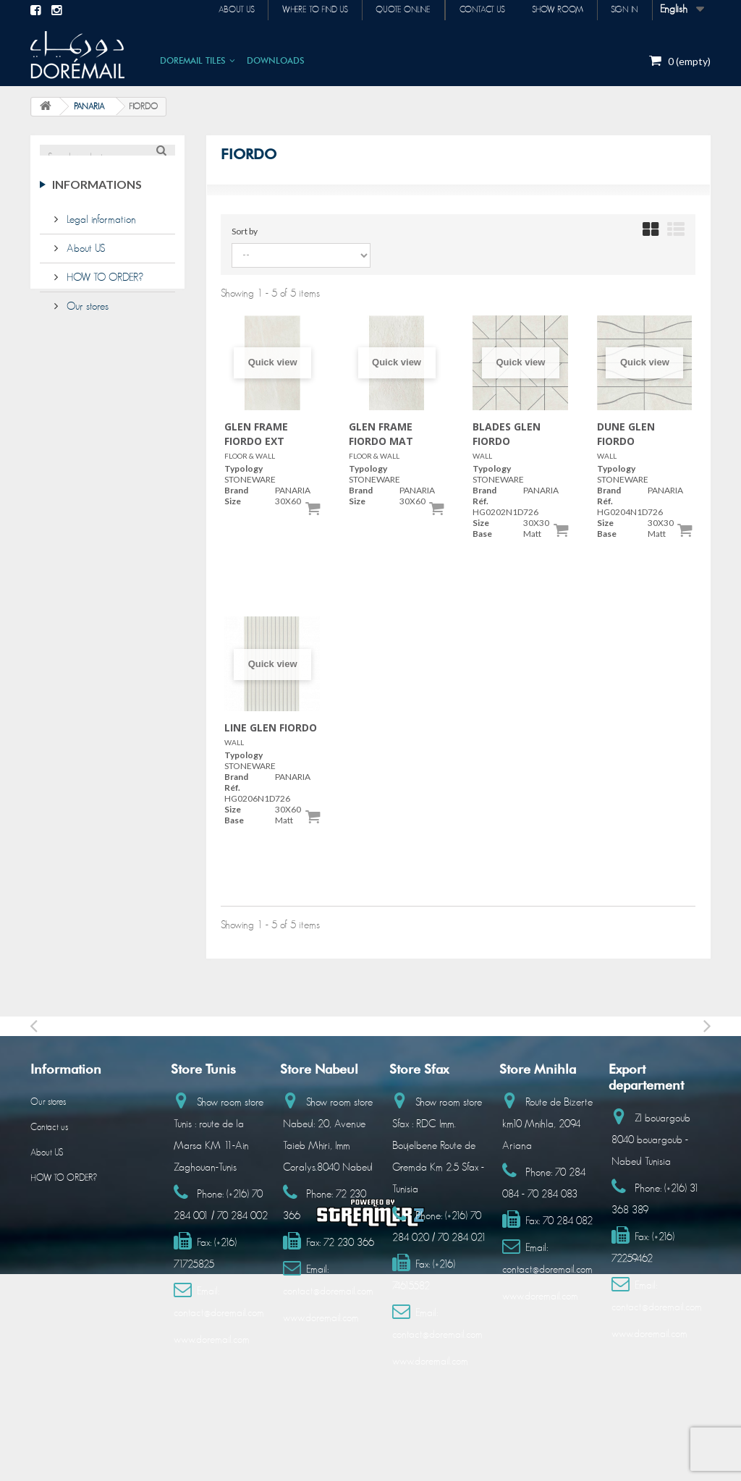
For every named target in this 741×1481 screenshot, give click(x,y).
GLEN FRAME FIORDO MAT (381, 434)
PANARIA (89, 106)
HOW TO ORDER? (103, 286)
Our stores (86, 315)
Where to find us (306, 10)
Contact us (477, 10)
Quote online (396, 10)
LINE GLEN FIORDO (270, 727)
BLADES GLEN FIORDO (507, 434)
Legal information (100, 228)
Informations (97, 198)
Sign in (624, 10)
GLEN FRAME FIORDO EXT (256, 434)
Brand (236, 490)
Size (232, 501)
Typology (243, 468)
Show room (554, 10)
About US (84, 257)
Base (482, 533)
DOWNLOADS (276, 60)
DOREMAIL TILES (193, 60)
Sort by (245, 231)
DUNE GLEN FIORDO (626, 434)
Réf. (480, 501)
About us (226, 10)
